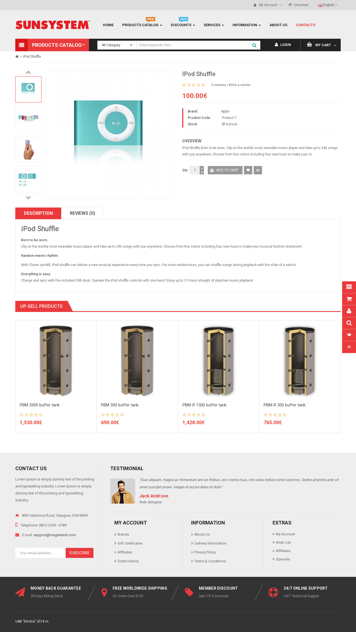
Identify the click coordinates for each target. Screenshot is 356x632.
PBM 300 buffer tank (120, 404)
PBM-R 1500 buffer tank (204, 404)
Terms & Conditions (210, 561)
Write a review (239, 85)
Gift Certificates (130, 543)
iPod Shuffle (32, 56)
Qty (184, 170)
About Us (202, 534)
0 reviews (218, 85)
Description (38, 213)
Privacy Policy (205, 552)
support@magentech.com (55, 535)
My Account (285, 534)
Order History (128, 561)
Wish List (283, 542)
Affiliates (125, 552)
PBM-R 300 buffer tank (284, 404)
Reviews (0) (82, 213)
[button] (52, 45)
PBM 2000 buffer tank (40, 404)
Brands (123, 534)
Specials (283, 559)
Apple (225, 111)
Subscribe (79, 553)
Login (283, 45)
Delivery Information (210, 543)
